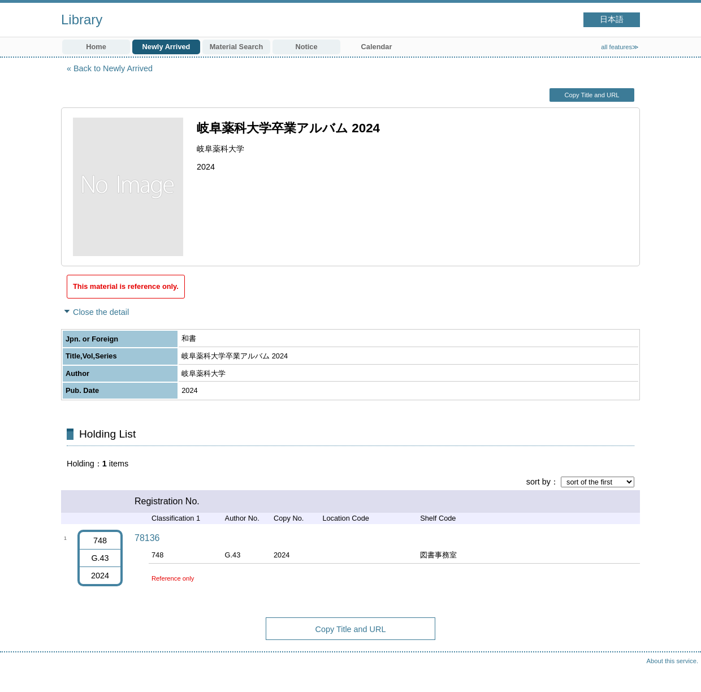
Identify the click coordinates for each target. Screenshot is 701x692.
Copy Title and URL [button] (591, 95)
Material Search (236, 46)
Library (81, 19)
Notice (306, 46)
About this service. (672, 661)
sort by (538, 481)
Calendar (376, 46)
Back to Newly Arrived (113, 68)
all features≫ (620, 47)
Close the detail (101, 312)
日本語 (612, 19)
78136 (147, 538)
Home (96, 46)
